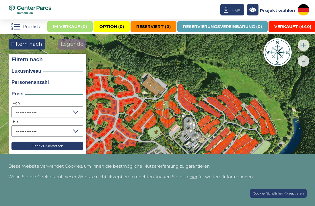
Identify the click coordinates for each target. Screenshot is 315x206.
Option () (111, 26)
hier (193, 176)
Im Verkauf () (70, 26)
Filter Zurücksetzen (47, 146)
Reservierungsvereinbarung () (222, 26)
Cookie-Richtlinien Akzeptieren (278, 193)
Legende (72, 44)
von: (17, 103)
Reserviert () (153, 26)
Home (41, 10)
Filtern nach (26, 44)
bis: (16, 122)
